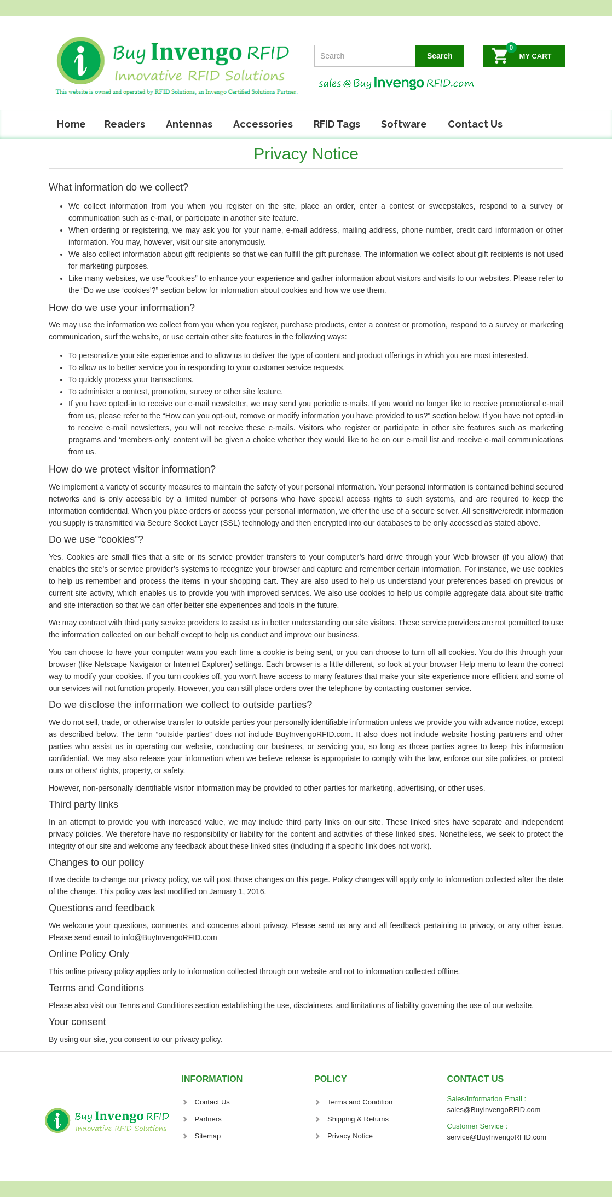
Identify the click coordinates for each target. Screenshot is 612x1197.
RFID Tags (337, 124)
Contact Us (475, 124)
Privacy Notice (343, 1136)
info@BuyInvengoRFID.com (169, 937)
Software (404, 124)
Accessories (263, 124)
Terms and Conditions (156, 1005)
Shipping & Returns (351, 1119)
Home (71, 124)
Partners (202, 1119)
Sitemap (201, 1136)
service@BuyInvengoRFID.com (497, 1137)
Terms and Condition (353, 1102)
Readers (125, 124)
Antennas (189, 124)
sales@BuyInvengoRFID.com (494, 1110)
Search (440, 55)
